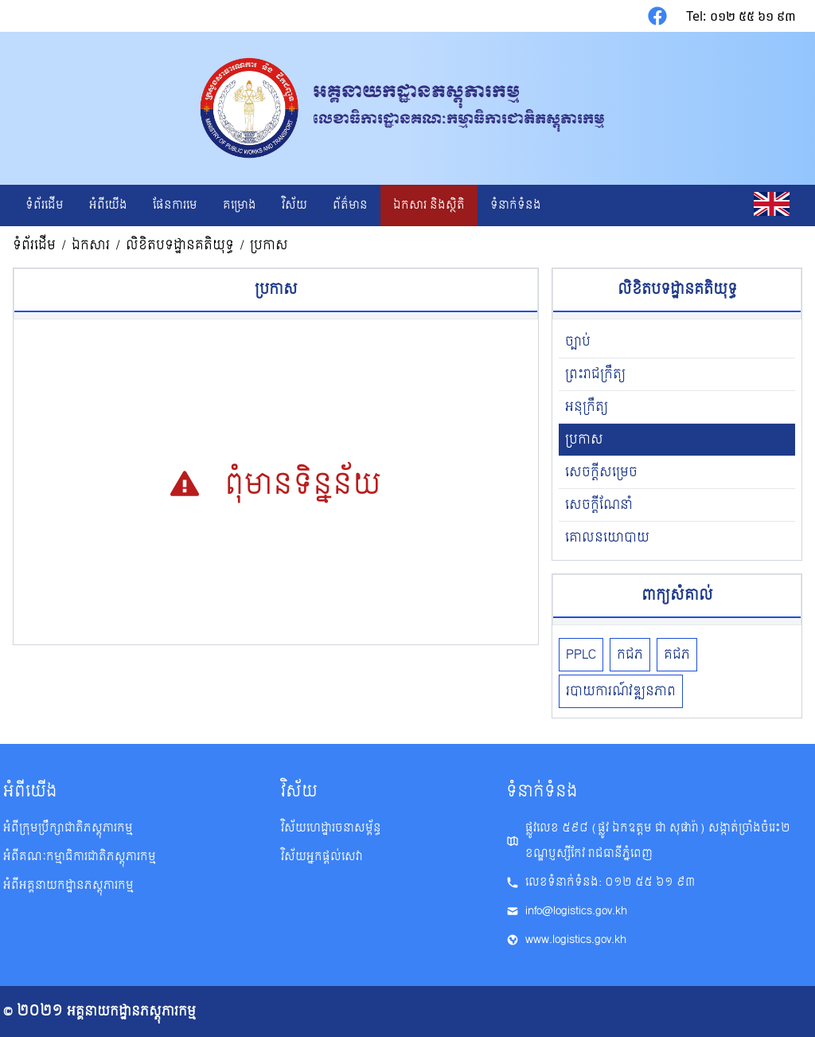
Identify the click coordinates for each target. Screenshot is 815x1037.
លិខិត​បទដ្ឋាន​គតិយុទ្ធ (180, 245)
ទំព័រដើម (34, 245)
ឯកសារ (91, 245)
